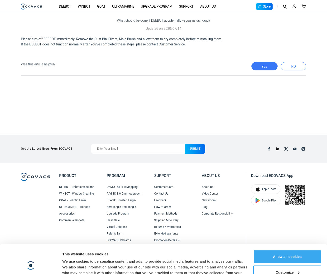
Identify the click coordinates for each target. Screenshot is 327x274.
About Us (207, 187)
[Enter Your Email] (137, 149)
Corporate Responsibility (217, 213)
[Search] (284, 6)
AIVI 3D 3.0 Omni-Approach (124, 193)
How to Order (162, 207)
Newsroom (209, 200)
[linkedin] (277, 149)
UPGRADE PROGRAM (156, 6)
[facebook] (269, 149)
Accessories (67, 213)
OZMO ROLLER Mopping (122, 187)
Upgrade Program (118, 213)
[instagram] (303, 149)
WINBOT (84, 6)
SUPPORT (186, 6)
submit (195, 148)
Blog (204, 207)
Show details (73, 265)
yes (265, 66)
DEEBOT (65, 6)
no (293, 66)
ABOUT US (208, 6)
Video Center (210, 193)
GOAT (101, 6)
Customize (287, 245)
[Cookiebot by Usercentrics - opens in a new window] (31, 264)
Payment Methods (165, 213)
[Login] (294, 6)
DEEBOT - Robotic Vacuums (76, 187)
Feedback (160, 200)
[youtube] (295, 149)
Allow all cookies (287, 230)
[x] (286, 149)
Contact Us (161, 193)
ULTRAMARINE (123, 6)
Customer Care (163, 187)
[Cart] (303, 6)
